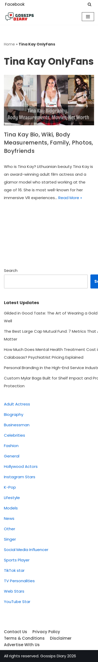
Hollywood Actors (21, 466)
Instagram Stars (19, 477)
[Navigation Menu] (88, 16)
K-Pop (10, 487)
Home (9, 44)
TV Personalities (19, 581)
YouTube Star (17, 601)
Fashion (11, 445)
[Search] (89, 4)
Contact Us (15, 631)
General (11, 456)
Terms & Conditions (24, 638)
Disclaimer (61, 638)
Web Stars (14, 591)
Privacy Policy (46, 631)
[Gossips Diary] (19, 16)
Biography (13, 414)
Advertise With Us (22, 644)
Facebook (15, 4)
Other (9, 529)
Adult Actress (17, 404)
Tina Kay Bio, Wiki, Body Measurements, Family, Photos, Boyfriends (48, 143)
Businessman (17, 425)
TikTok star (14, 570)
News (9, 518)
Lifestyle (12, 497)
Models (11, 508)
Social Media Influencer (26, 549)
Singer (10, 539)
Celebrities (14, 435)
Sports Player (17, 560)
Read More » (70, 197)
